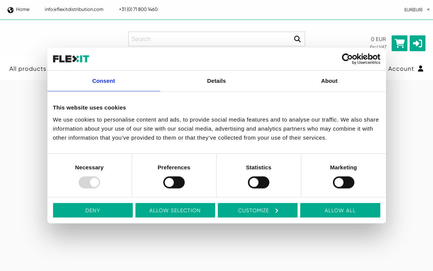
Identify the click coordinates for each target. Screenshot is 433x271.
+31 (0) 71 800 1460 (138, 9)
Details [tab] (216, 81)
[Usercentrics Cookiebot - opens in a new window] (347, 59)
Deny (92, 210)
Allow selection (175, 210)
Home (18, 9)
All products (27, 68)
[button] (417, 43)
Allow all (340, 210)
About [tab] (329, 81)
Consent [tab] (103, 81)
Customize (258, 210)
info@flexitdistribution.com (74, 9)
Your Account (398, 68)
